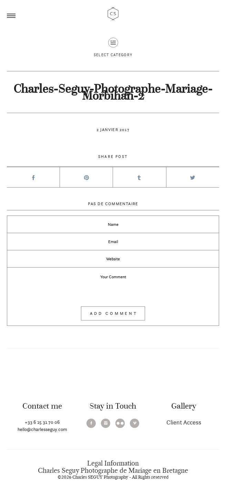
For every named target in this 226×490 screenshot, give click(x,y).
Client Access (183, 422)
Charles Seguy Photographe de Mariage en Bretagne (113, 470)
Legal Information (113, 463)
